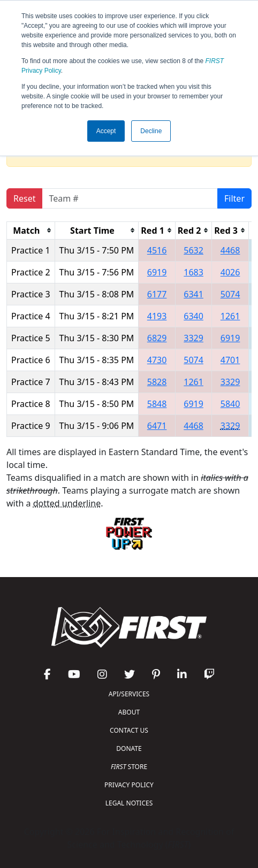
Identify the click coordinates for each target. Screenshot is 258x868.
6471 (157, 426)
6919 (157, 272)
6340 (193, 316)
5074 (230, 294)
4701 (230, 360)
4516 (157, 250)
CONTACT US (129, 730)
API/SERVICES (129, 693)
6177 (157, 294)
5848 (157, 404)
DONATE (128, 748)
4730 (157, 360)
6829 (157, 338)
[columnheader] (31, 230)
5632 (193, 250)
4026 (230, 272)
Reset (24, 198)
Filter (234, 198)
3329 (193, 338)
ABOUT (129, 712)
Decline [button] (151, 131)
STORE (129, 766)
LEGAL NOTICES (129, 803)
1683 (193, 272)
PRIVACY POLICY (129, 784)
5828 (157, 382)
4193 (157, 316)
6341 (193, 294)
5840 (230, 404)
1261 (230, 316)
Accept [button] (106, 131)
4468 (230, 250)
